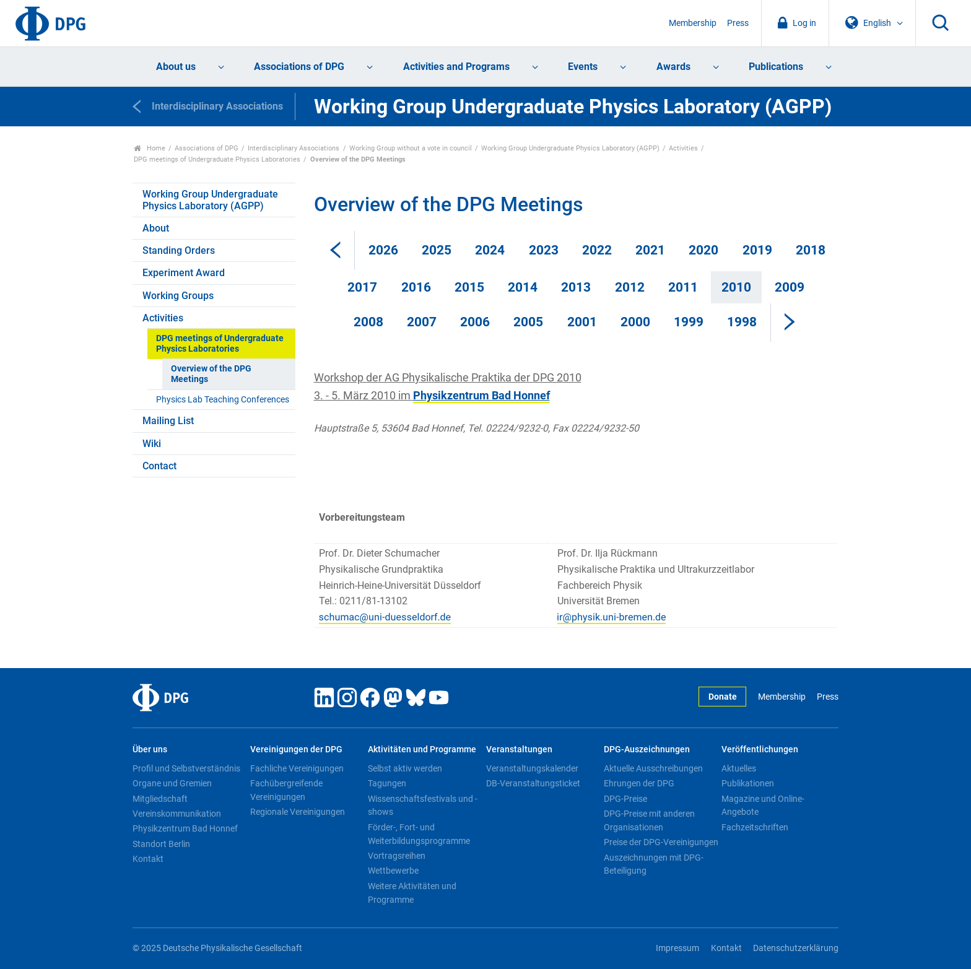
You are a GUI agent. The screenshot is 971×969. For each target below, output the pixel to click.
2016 (416, 287)
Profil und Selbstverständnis (186, 768)
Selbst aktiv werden (405, 768)
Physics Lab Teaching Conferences (222, 399)
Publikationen (747, 783)
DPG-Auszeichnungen (647, 749)
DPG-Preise (625, 799)
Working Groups (178, 296)
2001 (582, 322)
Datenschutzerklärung (795, 948)
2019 (757, 250)
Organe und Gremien (172, 783)
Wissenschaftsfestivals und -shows (422, 805)
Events (583, 66)
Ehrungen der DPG (639, 783)
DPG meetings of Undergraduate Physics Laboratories (217, 159)
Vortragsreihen (396, 856)
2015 (469, 287)
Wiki (151, 444)
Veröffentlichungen (759, 749)
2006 (475, 322)
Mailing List (168, 421)
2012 (630, 287)
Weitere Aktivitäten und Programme (412, 893)
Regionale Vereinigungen (297, 812)
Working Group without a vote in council (410, 148)
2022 (597, 250)
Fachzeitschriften (754, 827)
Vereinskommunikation (177, 814)
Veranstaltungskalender (532, 768)
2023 (544, 250)
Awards (673, 66)
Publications (776, 66)
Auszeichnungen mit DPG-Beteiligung (653, 864)
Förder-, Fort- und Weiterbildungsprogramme (419, 834)
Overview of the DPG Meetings (211, 374)
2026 (383, 250)
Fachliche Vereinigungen (297, 768)
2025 (436, 250)
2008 (368, 322)
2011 (683, 287)
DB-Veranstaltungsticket (533, 783)
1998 (742, 322)
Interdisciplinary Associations (293, 148)
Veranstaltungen (519, 749)
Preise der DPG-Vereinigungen (661, 842)
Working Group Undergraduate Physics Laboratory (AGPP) (570, 148)
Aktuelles (738, 768)
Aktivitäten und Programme (422, 749)
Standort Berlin (161, 844)
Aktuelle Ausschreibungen (653, 768)
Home (149, 148)
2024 (490, 250)
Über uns (150, 749)
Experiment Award (183, 273)
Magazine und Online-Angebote (762, 805)
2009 (789, 287)
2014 (523, 287)
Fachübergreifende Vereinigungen (286, 790)
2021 (650, 250)
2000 (635, 322)
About (155, 228)
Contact (159, 466)
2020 (703, 250)
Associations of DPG (299, 66)
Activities (683, 148)
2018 (810, 250)
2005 (528, 322)
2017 (362, 287)
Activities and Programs (456, 66)
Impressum (677, 948)
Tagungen (387, 783)
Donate (722, 697)
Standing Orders (178, 250)
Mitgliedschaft (160, 799)
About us (176, 66)
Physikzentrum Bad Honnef (185, 828)
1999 (688, 322)
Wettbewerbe (393, 871)
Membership (692, 23)
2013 (576, 287)
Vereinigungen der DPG (296, 749)
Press (738, 23)
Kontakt (148, 859)
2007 (422, 322)
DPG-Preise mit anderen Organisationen (649, 820)
